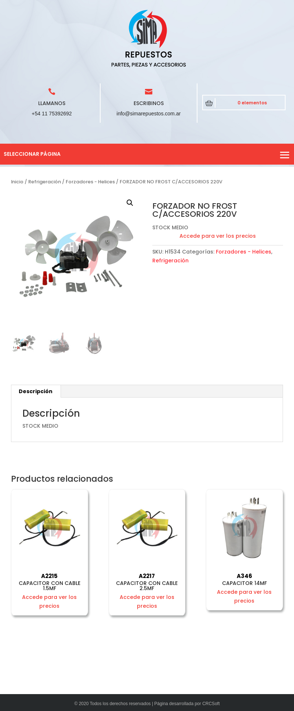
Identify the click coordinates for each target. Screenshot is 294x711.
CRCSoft (210, 703)
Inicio (17, 181)
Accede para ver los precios (217, 236)
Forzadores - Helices (90, 181)
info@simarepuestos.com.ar (149, 113)
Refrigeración (44, 181)
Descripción (35, 391)
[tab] (36, 391)
